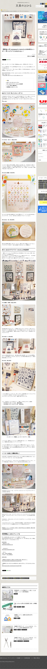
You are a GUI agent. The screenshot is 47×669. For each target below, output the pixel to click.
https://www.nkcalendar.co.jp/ (7, 544)
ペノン (41, 180)
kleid (19, 401)
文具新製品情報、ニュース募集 (30, 658)
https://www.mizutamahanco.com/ (8, 549)
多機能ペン (19, 606)
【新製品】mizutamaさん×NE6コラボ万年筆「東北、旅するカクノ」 (15, 559)
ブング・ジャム (24, 629)
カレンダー (10, 578)
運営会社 (38, 658)
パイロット (41, 187)
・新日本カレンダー (6, 543)
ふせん (15, 629)
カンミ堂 (19, 629)
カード (15, 618)
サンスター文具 (42, 182)
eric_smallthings (10, 554)
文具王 (23, 606)
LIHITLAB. (15, 593)
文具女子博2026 (42, 194)
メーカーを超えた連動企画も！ (12, 85)
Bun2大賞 (41, 199)
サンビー (17, 578)
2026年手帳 (41, 197)
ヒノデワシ (41, 184)
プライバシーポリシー (11, 658)
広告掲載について (20, 658)
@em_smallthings (8, 553)
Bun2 (15, 606)
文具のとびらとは (3, 658)
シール (19, 618)
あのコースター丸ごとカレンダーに (13, 82)
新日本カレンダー (18, 64)
